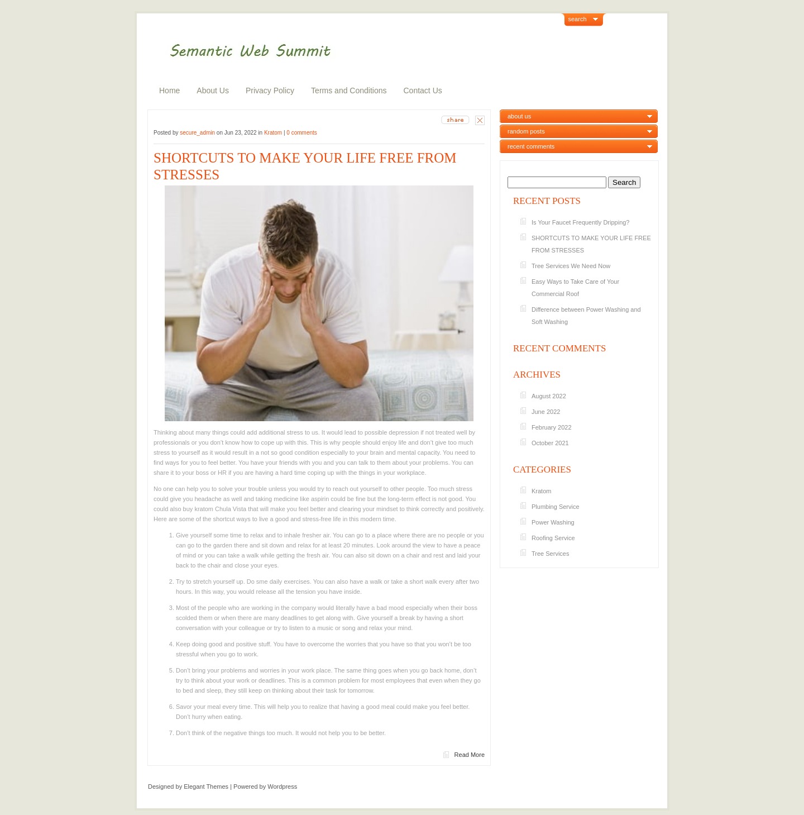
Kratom (273, 133)
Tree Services (550, 553)
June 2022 (546, 411)
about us (519, 116)
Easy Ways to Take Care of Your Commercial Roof (575, 287)
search (577, 19)
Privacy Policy (270, 90)
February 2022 (552, 427)
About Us (213, 90)
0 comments (301, 133)
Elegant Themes (206, 786)
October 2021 (550, 443)
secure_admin (197, 133)
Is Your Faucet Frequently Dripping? (581, 222)
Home (169, 90)
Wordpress (282, 786)
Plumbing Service (556, 506)
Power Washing (553, 522)
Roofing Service (553, 538)
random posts (526, 131)
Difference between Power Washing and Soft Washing (586, 315)
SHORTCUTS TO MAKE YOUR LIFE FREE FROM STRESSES (305, 166)
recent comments (531, 146)
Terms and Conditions (348, 90)
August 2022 (549, 396)
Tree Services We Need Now (571, 266)
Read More (469, 754)
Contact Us (423, 90)
